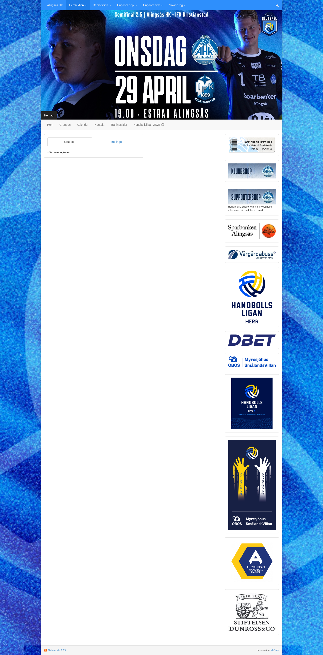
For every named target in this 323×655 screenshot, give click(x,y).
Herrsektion (78, 5)
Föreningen (116, 141)
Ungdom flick (153, 5)
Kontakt (99, 124)
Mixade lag (177, 5)
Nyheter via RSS (57, 650)
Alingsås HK (55, 5)
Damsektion (102, 5)
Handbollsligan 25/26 (149, 124)
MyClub (275, 650)
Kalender (82, 124)
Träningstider (119, 124)
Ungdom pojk (127, 5)
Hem (50, 124)
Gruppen (65, 124)
